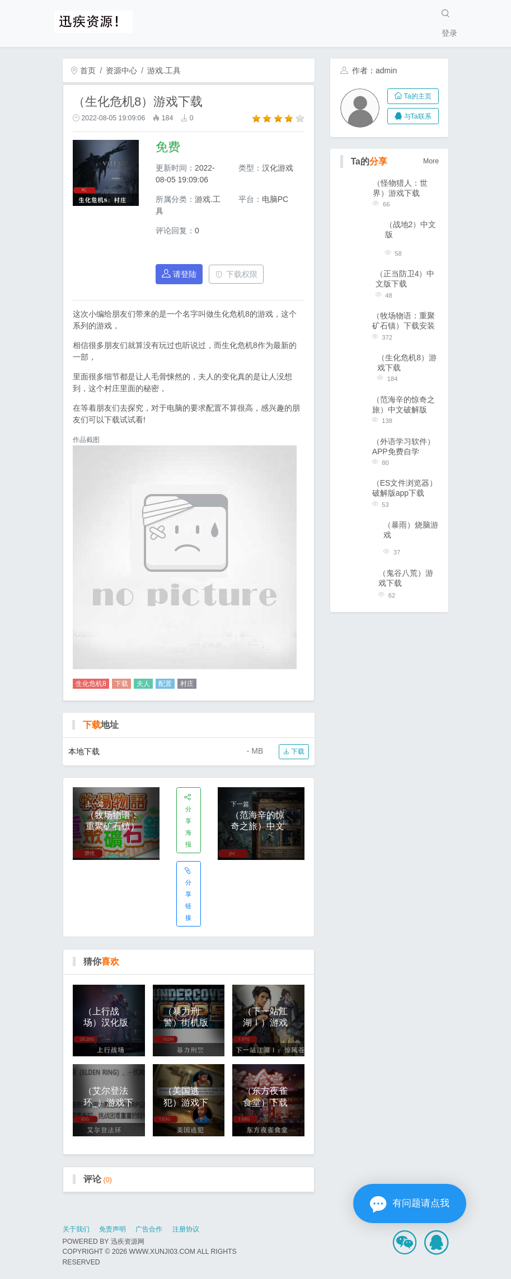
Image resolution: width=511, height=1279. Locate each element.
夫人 (143, 684)
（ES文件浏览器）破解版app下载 (405, 487)
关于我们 (76, 1229)
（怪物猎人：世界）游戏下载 (400, 188)
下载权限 (236, 274)
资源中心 (121, 70)
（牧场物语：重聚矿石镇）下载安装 (403, 320)
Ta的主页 (413, 96)
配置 (165, 684)
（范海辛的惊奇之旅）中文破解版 (403, 404)
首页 (83, 70)
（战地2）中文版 (411, 229)
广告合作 (148, 1229)
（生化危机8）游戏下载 (407, 362)
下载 (121, 684)
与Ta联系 (413, 116)
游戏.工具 (164, 70)
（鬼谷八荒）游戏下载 (405, 577)
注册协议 (185, 1229)
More (431, 161)
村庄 (187, 684)
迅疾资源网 (127, 1241)
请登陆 (179, 274)
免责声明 (112, 1229)
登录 (449, 33)
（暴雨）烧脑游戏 (410, 529)
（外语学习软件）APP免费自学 (403, 446)
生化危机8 (91, 684)
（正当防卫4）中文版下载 (405, 278)
